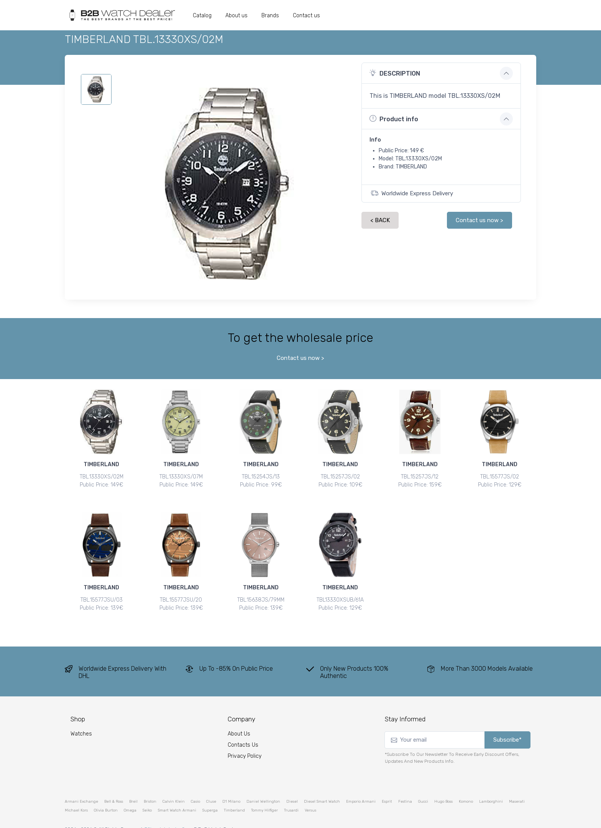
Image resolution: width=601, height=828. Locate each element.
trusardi (291, 796)
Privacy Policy (244, 742)
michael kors (76, 796)
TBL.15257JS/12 (419, 476)
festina (405, 787)
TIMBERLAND (101, 464)
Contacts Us (243, 731)
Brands (270, 15)
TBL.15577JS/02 (499, 476)
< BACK (380, 220)
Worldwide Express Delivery (412, 193)
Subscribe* (507, 726)
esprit (387, 787)
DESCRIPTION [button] (394, 73)
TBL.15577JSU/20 (181, 593)
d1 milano (231, 787)
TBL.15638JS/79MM (260, 593)
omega (130, 796)
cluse (211, 787)
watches (81, 720)
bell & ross (113, 787)
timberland (234, 796)
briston (150, 787)
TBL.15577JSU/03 (101, 593)
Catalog (202, 15)
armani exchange (81, 787)
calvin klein (174, 787)
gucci (423, 787)
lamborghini (491, 787)
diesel (292, 787)
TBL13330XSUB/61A (340, 593)
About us (236, 15)
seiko (147, 796)
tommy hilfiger (264, 796)
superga (210, 796)
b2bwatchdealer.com (168, 815)
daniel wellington (263, 787)
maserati (517, 787)
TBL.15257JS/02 (340, 476)
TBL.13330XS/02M (101, 476)
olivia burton (106, 796)
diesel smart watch (322, 787)
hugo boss (443, 787)
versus (310, 796)
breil (133, 787)
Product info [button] (393, 118)
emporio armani (361, 787)
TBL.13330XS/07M (181, 476)
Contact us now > (479, 220)
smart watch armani (177, 796)
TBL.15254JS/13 (261, 476)
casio (195, 787)
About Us (239, 720)
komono (466, 787)
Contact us (306, 15)
